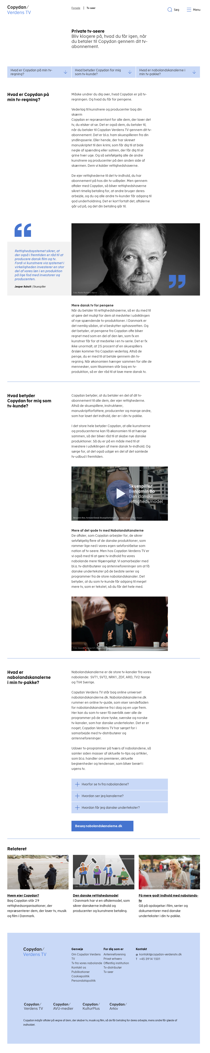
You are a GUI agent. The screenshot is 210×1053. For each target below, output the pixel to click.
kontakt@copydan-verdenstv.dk (160, 954)
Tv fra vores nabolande (86, 963)
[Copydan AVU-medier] (63, 1010)
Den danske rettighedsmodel (95, 895)
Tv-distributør (113, 967)
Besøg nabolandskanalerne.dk (98, 826)
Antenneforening (115, 954)
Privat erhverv (113, 958)
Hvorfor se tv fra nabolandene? (105, 784)
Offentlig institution (116, 963)
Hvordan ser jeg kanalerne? (103, 796)
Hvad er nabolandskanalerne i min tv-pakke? (167, 72)
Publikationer (80, 971)
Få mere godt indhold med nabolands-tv (168, 898)
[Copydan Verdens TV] (33, 1010)
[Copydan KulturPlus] (91, 1010)
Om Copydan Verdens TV (86, 956)
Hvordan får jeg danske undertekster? (111, 807)
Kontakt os (78, 967)
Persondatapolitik (83, 980)
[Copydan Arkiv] (118, 1010)
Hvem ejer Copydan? (23, 895)
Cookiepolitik (80, 976)
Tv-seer (108, 971)
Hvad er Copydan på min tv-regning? (39, 72)
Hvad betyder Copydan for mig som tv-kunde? (103, 72)
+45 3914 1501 (149, 959)
